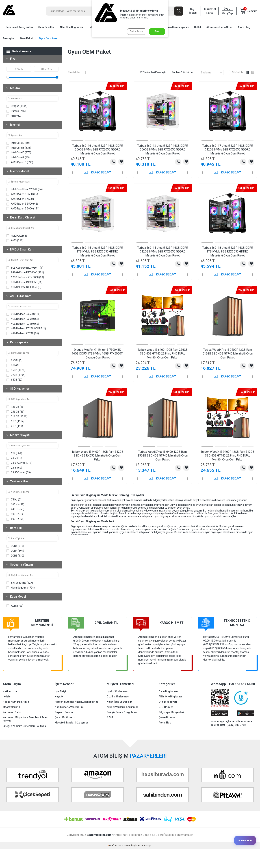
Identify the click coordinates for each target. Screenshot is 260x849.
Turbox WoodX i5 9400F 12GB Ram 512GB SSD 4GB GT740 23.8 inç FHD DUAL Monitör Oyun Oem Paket (227, 455)
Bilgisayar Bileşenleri (171, 712)
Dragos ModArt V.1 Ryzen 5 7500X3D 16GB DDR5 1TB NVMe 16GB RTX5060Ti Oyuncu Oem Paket (97, 353)
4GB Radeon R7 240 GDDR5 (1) (26, 328)
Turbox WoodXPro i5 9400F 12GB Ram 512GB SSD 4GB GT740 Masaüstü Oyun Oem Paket (228, 353)
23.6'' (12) (14, 458)
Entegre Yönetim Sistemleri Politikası (25, 726)
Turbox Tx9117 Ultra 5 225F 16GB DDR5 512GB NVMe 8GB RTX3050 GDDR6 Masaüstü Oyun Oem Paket (227, 149)
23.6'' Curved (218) (19, 462)
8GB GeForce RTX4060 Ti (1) (24, 267)
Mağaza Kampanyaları (175, 27)
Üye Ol (227, 8)
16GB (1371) (15, 370)
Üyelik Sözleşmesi (117, 691)
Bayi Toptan (193, 11)
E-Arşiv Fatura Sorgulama (122, 712)
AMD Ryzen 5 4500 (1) (21, 199)
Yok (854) (14, 453)
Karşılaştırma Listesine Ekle (113, 162)
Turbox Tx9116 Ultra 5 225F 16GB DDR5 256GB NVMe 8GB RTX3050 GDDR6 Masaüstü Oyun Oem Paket (97, 149)
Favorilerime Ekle (121, 162)
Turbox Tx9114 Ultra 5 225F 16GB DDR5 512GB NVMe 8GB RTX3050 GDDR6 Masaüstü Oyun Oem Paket (162, 251)
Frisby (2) (13, 115)
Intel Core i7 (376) (18, 152)
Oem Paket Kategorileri (19, 27)
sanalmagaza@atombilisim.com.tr (231, 721)
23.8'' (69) (14, 467)
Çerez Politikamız (65, 717)
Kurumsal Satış (209, 11)
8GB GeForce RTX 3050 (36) (24, 282)
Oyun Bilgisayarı (168, 691)
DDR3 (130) (15, 555)
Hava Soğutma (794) (20, 587)
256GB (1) (14, 360)
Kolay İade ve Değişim (120, 701)
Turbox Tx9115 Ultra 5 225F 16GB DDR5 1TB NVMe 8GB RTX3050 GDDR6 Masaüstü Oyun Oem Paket (97, 251)
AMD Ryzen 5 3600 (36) (22, 194)
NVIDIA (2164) (16, 235)
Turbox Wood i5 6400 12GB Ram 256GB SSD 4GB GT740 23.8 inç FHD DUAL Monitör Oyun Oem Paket (163, 353)
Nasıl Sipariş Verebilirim (69, 707)
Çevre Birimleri (168, 717)
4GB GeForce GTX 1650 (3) (23, 287)
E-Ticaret (119, 845)
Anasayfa (8, 38)
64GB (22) (14, 379)
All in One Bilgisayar (71, 27)
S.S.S (110, 717)
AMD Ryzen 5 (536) (19, 162)
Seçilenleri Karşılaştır (153, 72)
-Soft (111, 845)
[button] (77, 140)
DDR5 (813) (15, 545)
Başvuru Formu (64, 712)
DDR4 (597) (15, 550)
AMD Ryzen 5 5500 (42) (22, 203)
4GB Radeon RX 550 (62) (22, 323)
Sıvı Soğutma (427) (19, 582)
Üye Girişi (60, 691)
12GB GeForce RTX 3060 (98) (25, 277)
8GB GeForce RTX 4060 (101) (25, 272)
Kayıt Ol (59, 696)
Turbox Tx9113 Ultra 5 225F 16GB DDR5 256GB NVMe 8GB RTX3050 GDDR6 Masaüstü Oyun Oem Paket (162, 149)
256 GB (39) (15, 411)
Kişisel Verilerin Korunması (123, 707)
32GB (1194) (15, 375)
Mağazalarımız (12, 707)
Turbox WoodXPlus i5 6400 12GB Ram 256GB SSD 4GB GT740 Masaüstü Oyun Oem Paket (163, 455)
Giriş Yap (227, 13)
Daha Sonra (136, 31)
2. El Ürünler (166, 707)
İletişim (7, 696)
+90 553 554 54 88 (242, 684)
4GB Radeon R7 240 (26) (22, 333)
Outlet (197, 27)
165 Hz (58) (15, 504)
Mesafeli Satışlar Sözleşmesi (72, 722)
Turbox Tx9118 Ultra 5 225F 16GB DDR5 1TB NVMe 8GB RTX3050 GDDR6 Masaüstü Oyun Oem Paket (227, 251)
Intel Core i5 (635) (18, 147)
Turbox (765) (16, 111)
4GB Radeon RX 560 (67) (22, 319)
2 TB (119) (14, 426)
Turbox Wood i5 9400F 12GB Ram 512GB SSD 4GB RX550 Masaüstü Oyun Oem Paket (97, 455)
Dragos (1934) (16, 106)
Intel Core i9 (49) (18, 157)
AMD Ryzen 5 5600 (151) (22, 208)
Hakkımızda (10, 691)
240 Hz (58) (15, 509)
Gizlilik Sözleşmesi (118, 696)
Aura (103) (14, 605)
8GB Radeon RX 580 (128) (23, 314)
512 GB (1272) (16, 416)
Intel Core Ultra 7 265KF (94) (24, 189)
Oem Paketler (46, 27)
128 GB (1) (14, 406)
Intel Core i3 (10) (18, 143)
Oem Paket (26, 38)
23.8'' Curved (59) (18, 472)
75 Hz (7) (13, 499)
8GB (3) (13, 365)
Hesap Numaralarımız (16, 701)
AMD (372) (14, 240)
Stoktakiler (77, 72)
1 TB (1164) (15, 421)
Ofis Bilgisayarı (168, 701)
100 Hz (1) (14, 514)
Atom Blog (244, 27)
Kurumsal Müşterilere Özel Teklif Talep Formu (25, 719)
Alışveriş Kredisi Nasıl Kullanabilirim (76, 701)
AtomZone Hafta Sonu (219, 27)
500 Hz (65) (15, 519)
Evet (157, 31)
